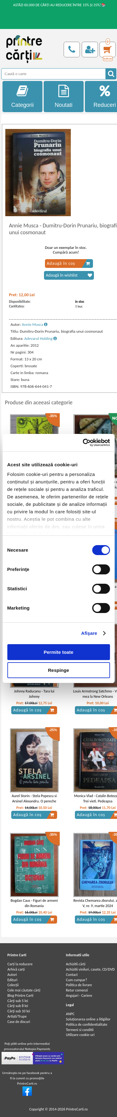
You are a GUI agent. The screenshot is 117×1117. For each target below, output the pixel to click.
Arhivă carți (16, 969)
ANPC (70, 1014)
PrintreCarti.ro (77, 1109)
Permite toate (58, 652)
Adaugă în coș (68, 263)
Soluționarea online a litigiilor (88, 1019)
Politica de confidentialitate (86, 1024)
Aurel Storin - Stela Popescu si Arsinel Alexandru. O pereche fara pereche (34, 801)
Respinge (58, 670)
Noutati (64, 96)
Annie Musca (34, 324)
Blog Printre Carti (20, 995)
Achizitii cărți (75, 964)
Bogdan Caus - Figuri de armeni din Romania (34, 903)
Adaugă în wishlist (69, 275)
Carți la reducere (20, 964)
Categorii (22, 96)
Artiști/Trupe (17, 1016)
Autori (12, 974)
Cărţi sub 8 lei (17, 1006)
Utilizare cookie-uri (80, 1035)
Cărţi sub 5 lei (17, 1001)
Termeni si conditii (80, 1030)
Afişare (89, 633)
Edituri (12, 980)
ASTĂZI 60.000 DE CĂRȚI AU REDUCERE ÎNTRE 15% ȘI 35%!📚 (59, 5)
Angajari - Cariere (79, 995)
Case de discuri (18, 1022)
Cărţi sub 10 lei (18, 1011)
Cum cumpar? (76, 980)
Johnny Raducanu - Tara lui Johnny (34, 694)
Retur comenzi (77, 990)
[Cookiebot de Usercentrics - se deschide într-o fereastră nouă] (83, 443)
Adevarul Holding (40, 338)
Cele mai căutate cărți (23, 990)
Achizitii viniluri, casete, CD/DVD (90, 969)
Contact (72, 974)
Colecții (13, 985)
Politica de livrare (79, 985)
